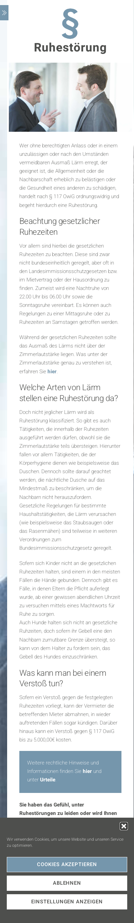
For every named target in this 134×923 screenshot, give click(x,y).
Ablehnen (67, 883)
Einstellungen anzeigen (67, 901)
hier (52, 371)
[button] (123, 826)
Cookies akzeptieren (67, 864)
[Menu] (4, 12)
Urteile (47, 779)
